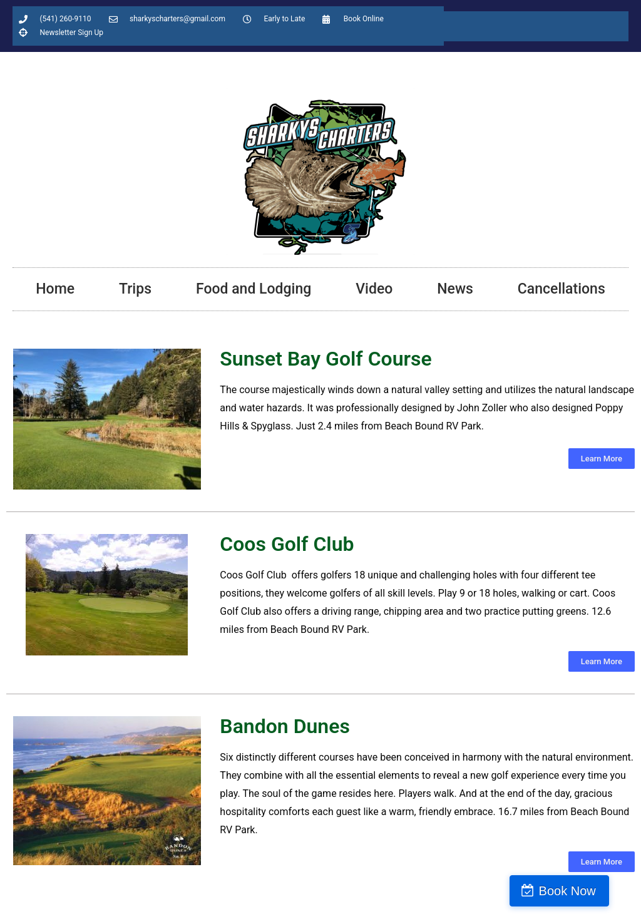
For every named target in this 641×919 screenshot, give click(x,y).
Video (374, 288)
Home (55, 288)
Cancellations (561, 288)
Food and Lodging (253, 288)
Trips (135, 288)
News (455, 288)
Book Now (586, 891)
